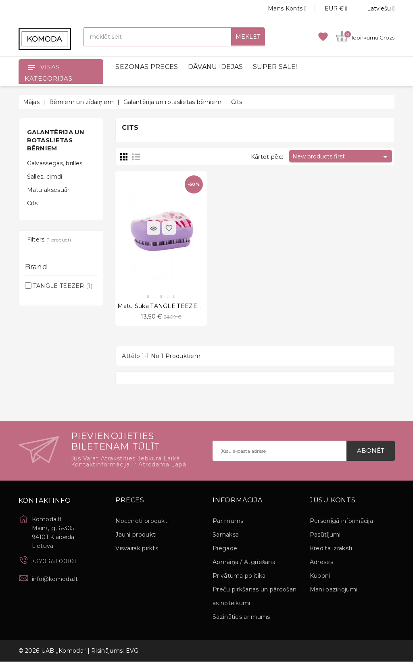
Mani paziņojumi (334, 589)
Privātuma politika (239, 576)
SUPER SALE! (275, 67)
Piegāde (225, 548)
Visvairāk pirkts (136, 548)
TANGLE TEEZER (62, 285)
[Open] (31, 67)
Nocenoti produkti (142, 521)
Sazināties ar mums (241, 617)
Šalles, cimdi (45, 176)
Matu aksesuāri (49, 190)
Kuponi (320, 576)
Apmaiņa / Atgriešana (244, 562)
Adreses (321, 562)
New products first (341, 157)
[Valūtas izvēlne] (327, 8)
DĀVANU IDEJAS (215, 67)
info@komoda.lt (55, 579)
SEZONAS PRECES (146, 67)
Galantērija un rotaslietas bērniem (56, 140)
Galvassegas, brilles (55, 163)
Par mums (228, 521)
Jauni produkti (135, 535)
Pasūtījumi (325, 535)
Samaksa (226, 535)
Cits (32, 203)
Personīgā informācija (341, 521)
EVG (132, 651)
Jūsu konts (333, 500)
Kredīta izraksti (331, 548)
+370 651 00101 (54, 561)
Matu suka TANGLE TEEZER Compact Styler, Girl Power (199, 306)
